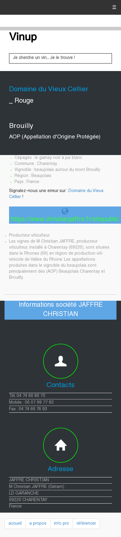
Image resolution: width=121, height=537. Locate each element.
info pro (61, 524)
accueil (15, 524)
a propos (37, 524)
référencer (86, 524)
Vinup (23, 38)
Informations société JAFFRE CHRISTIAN (61, 310)
